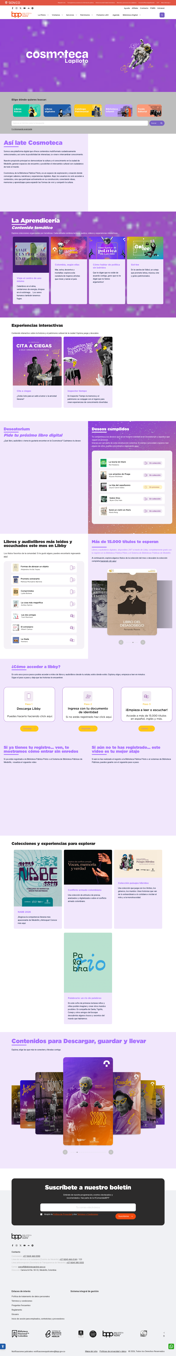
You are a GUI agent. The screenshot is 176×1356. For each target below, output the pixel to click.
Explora (146, 728)
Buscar (157, 123)
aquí (6, 556)
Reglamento (17, 1310)
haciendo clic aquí (108, 561)
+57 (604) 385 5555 (75, 1262)
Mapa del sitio (91, 1351)
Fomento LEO (103, 15)
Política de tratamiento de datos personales (31, 1296)
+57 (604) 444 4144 (68, 1259)
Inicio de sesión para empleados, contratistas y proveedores (38, 1319)
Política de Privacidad (62, 1214)
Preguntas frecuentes (21, 1305)
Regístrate (88, 728)
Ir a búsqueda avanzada (22, 129)
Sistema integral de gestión (84, 1291)
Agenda (116, 15)
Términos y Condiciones (87, 1214)
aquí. (137, 446)
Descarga (29, 728)
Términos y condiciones (22, 1301)
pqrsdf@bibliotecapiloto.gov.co (31, 1267)
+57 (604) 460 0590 (31, 1256)
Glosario (15, 1314)
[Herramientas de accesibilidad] (3, 1346)
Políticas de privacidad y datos (113, 1351)
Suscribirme (125, 1216)
